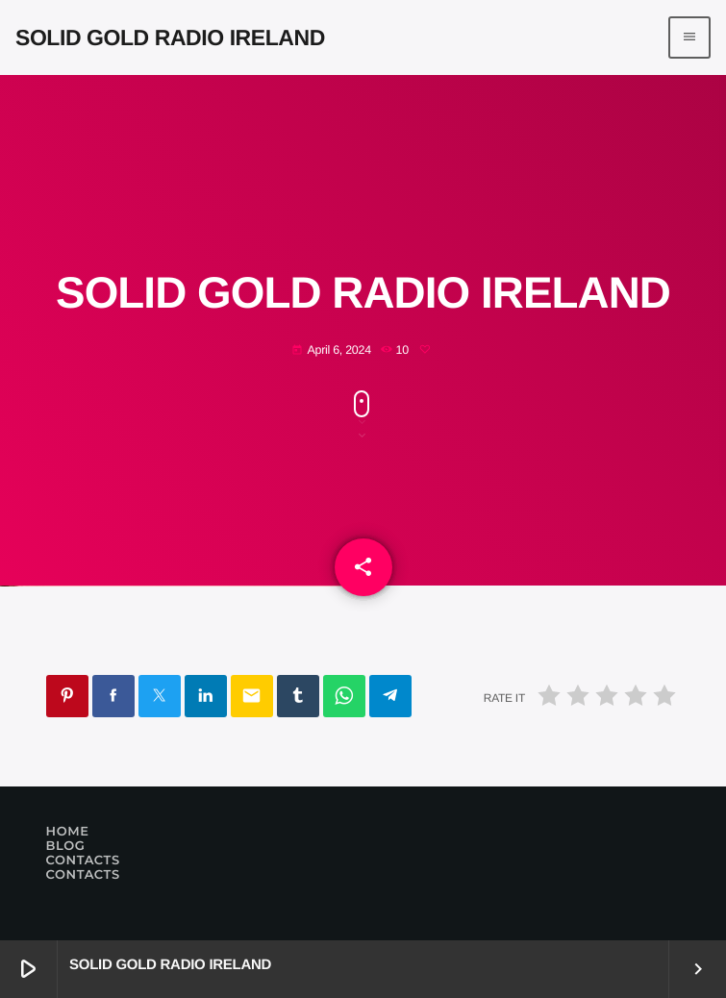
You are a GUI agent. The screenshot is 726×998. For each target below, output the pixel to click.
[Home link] (170, 37)
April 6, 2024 (330, 351)
